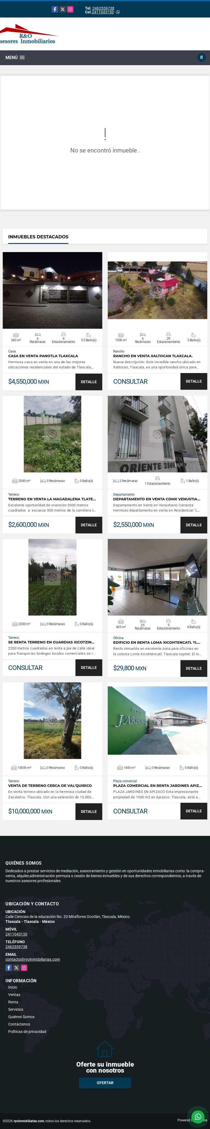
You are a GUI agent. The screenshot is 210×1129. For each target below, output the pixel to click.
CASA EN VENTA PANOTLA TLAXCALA (43, 356)
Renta (13, 1002)
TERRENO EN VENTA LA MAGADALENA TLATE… (52, 499)
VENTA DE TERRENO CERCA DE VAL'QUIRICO (50, 786)
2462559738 (103, 8)
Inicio (12, 987)
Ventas (14, 994)
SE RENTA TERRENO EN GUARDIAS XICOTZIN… (51, 642)
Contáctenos (19, 1024)
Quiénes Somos (21, 1017)
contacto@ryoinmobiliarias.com (32, 959)
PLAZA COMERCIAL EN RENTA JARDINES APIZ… (157, 786)
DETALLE (89, 382)
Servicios (15, 1009)
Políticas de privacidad (27, 1031)
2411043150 (103, 12)
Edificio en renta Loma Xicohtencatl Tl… (156, 642)
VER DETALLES (52, 290)
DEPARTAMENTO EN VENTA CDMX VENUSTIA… (156, 499)
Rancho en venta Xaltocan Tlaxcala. (153, 356)
